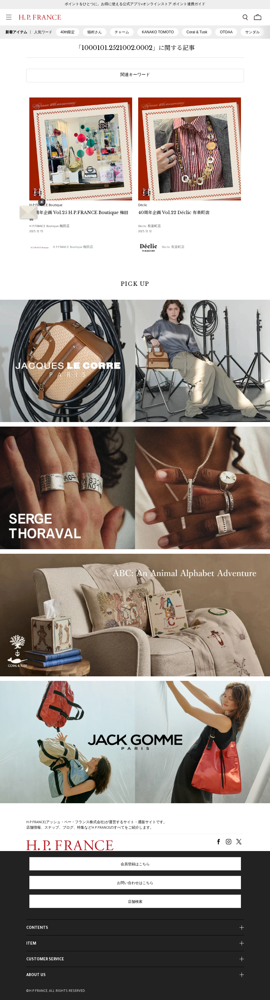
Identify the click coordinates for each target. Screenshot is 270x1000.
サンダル (252, 32)
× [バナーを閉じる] (42, 202)
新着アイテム (16, 32)
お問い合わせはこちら (135, 883)
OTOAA (226, 32)
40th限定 (67, 32)
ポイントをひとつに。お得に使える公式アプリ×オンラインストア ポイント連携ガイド (135, 4)
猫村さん (94, 32)
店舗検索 (135, 902)
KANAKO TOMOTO (158, 32)
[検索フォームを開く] (245, 17)
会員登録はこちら (135, 864)
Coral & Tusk (197, 32)
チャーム (122, 32)
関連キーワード (135, 75)
